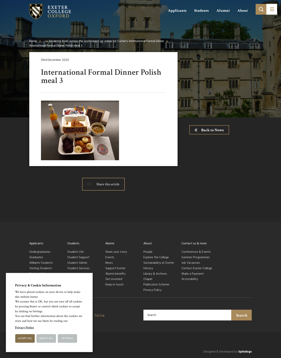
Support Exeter (115, 268)
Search (241, 315)
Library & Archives (155, 274)
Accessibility (189, 279)
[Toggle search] (261, 9)
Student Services (78, 268)
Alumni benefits (115, 274)
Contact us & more (194, 243)
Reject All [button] (46, 338)
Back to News (212, 130)
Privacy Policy (152, 290)
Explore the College (156, 257)
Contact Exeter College (196, 268)
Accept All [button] (25, 338)
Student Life (75, 252)
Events (109, 257)
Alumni (223, 10)
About (242, 10)
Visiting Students (40, 268)
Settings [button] (67, 338)
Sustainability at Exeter (158, 263)
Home (33, 41)
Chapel (147, 279)
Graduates (36, 257)
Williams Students (41, 263)
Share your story (116, 252)
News (109, 263)
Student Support (78, 257)
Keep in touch (114, 284)
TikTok (99, 316)
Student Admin (77, 263)
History (148, 268)
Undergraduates (40, 252)
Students (201, 10)
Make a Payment (192, 274)
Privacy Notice (24, 328)
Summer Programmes (195, 257)
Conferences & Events (196, 252)
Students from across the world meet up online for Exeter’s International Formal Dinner (106, 41)
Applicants (177, 10)
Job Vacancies (190, 263)
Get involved (113, 279)
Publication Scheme (156, 284)
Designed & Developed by (228, 352)
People (147, 252)
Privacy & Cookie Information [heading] (38, 285)
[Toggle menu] (271, 9)
